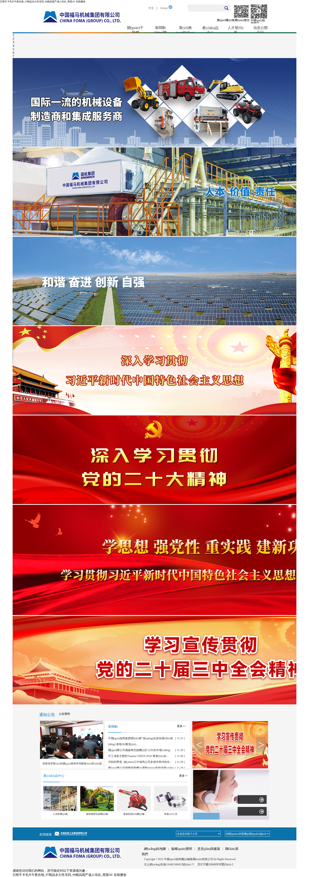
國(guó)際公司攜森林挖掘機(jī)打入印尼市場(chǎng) (139, 750)
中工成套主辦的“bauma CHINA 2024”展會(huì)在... (138, 756)
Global (164, 8)
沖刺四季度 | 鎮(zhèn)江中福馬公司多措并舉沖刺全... (140, 761)
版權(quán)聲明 (181, 848)
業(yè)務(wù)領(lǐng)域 (185, 29)
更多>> (181, 726)
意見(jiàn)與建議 (208, 848)
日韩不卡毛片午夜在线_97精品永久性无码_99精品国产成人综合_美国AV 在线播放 (42, 1)
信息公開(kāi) (260, 29)
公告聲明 (64, 713)
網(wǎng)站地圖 (155, 848)
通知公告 (47, 714)
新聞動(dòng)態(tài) (160, 29)
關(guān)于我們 (135, 29)
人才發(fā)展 (235, 29)
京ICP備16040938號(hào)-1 (215, 864)
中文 (151, 8)
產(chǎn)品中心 (210, 29)
